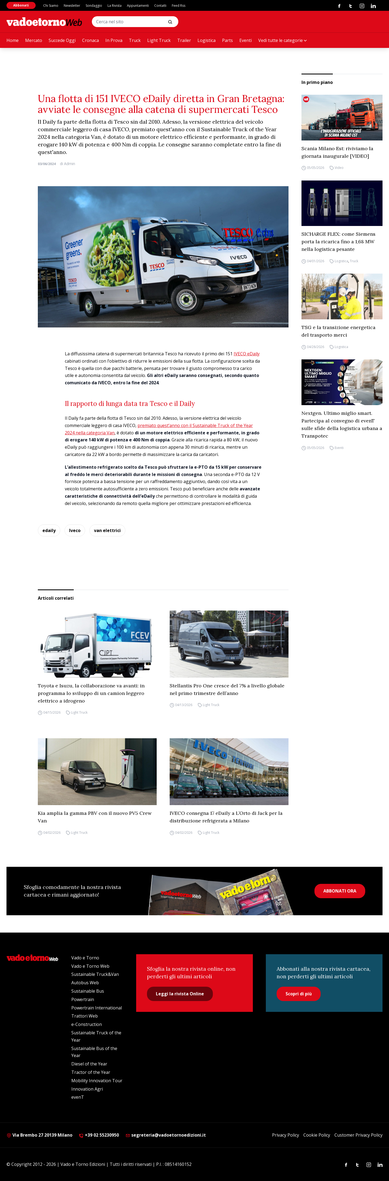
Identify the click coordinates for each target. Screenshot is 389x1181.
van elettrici (107, 530)
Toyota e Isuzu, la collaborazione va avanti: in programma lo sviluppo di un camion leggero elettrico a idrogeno (91, 693)
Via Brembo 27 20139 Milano (39, 1135)
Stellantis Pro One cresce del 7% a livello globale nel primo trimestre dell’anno (227, 689)
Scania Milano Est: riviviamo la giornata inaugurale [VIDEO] (337, 152)
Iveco (75, 530)
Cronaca (90, 40)
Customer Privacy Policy (358, 1135)
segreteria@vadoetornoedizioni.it (165, 1135)
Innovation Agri (87, 1089)
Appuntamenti (138, 5)
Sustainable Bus (87, 991)
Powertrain (82, 999)
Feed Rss (178, 5)
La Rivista (115, 5)
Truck (135, 40)
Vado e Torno (85, 958)
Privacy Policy (285, 1135)
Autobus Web (85, 983)
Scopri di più (299, 994)
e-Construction (86, 1024)
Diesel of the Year (89, 1064)
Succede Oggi (62, 40)
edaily (49, 530)
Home (12, 40)
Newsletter (72, 5)
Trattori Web (84, 1016)
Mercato (33, 40)
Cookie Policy (316, 1135)
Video (339, 168)
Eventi (245, 40)
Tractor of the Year (90, 1072)
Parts (227, 40)
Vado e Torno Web (90, 966)
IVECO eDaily (247, 354)
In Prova (113, 40)
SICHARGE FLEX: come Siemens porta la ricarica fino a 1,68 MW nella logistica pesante (338, 241)
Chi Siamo (50, 5)
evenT (77, 1097)
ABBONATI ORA (339, 891)
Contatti (160, 5)
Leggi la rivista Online (180, 994)
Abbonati (21, 5)
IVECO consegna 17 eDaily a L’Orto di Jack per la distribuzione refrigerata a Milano (226, 817)
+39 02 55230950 (99, 1135)
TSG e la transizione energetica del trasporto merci (338, 331)
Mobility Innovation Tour (96, 1081)
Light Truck (159, 40)
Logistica (206, 40)
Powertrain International (96, 1008)
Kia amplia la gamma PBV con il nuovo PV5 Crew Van (95, 817)
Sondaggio (94, 5)
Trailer (184, 40)
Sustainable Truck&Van (95, 974)
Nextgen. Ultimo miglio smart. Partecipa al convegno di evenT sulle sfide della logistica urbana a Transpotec (341, 424)
